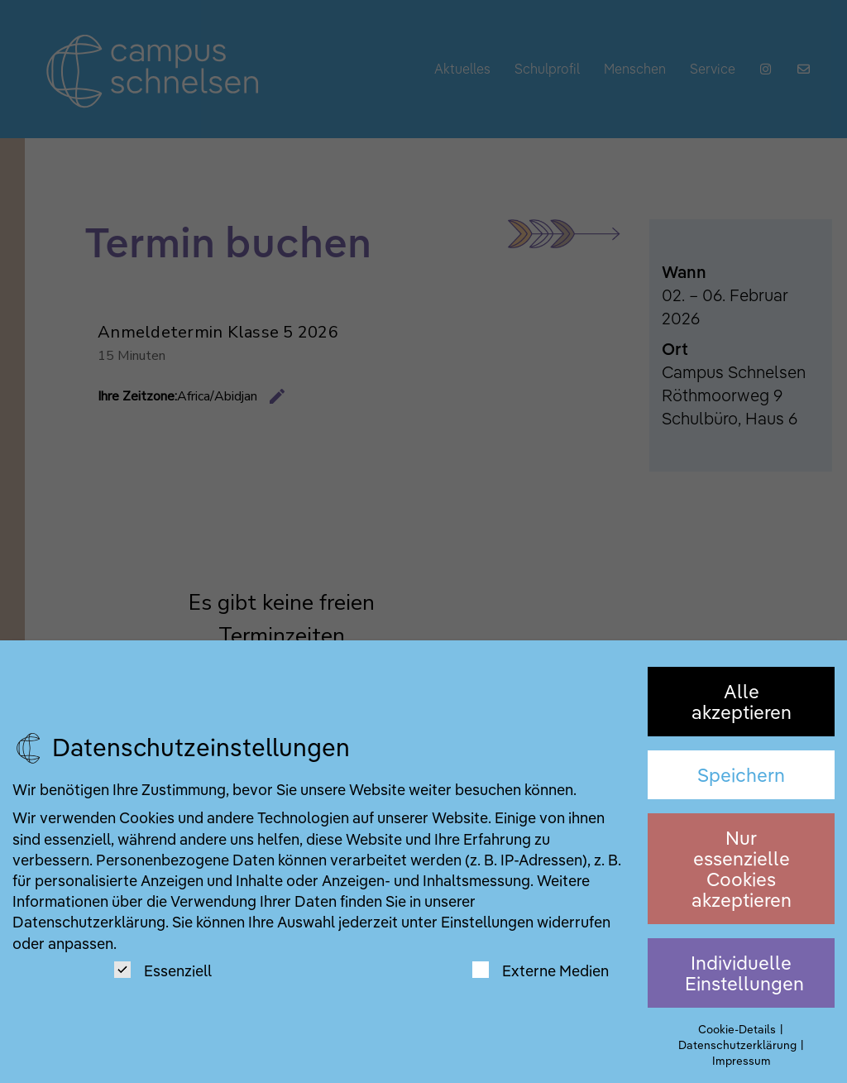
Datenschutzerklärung (88, 922)
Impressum (741, 1060)
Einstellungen (487, 922)
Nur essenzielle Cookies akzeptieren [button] (741, 869)
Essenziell (163, 970)
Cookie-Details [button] (738, 1029)
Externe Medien (540, 970)
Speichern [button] (741, 775)
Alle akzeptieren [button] (741, 701)
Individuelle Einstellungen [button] (744, 973)
